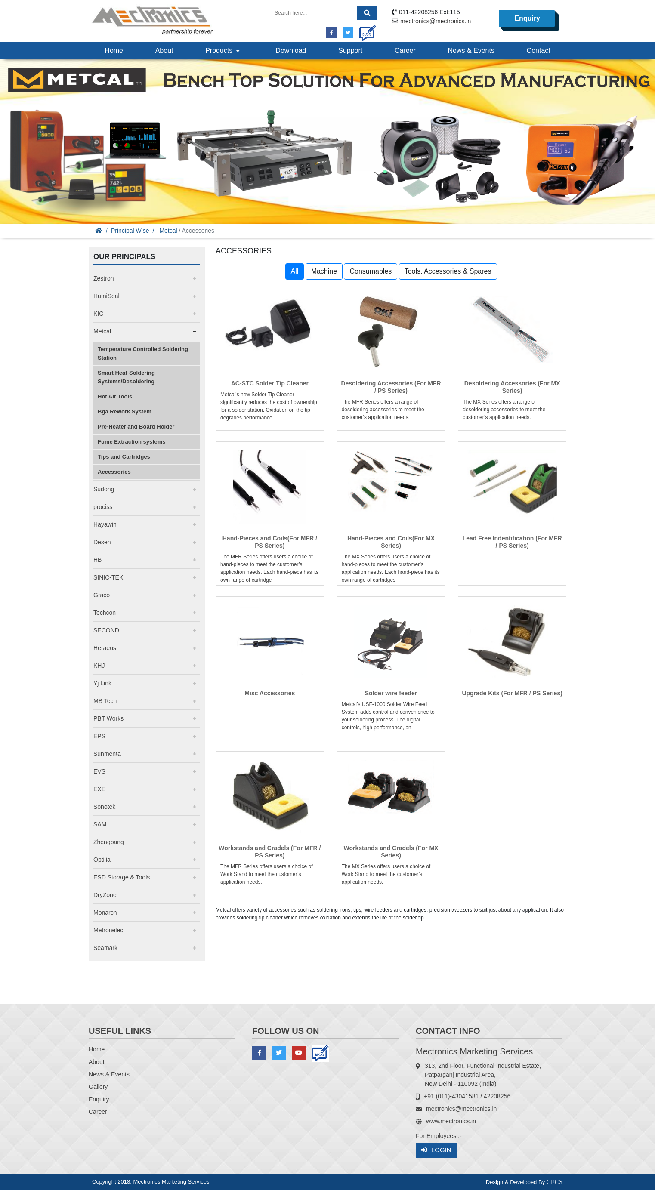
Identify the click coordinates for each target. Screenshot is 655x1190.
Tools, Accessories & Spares (448, 271)
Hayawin (105, 524)
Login (436, 1150)
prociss (102, 506)
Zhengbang (108, 842)
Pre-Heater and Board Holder (136, 426)
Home (114, 50)
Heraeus (104, 647)
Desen (102, 542)
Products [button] (223, 50)
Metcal (168, 230)
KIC (98, 313)
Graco (101, 595)
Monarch (105, 912)
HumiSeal (106, 296)
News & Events (471, 50)
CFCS (555, 1182)
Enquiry (527, 18)
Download (290, 50)
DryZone (105, 894)
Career (405, 50)
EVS (99, 771)
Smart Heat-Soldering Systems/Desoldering (126, 377)
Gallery (98, 1086)
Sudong (103, 489)
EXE (99, 789)
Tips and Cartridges (124, 456)
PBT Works (108, 718)
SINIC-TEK (108, 577)
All (295, 271)
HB (97, 559)
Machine (324, 271)
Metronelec (108, 930)
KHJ (99, 665)
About (164, 50)
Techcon (104, 612)
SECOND (106, 630)
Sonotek (104, 806)
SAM (99, 824)
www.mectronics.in (451, 1121)
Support (350, 50)
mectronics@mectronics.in (435, 21)
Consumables (370, 271)
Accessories (114, 472)
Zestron (103, 278)
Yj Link (102, 683)
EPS (99, 736)
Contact (538, 50)
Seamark (105, 947)
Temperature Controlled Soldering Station (143, 353)
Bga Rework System (124, 411)
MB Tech (105, 700)
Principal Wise (130, 230)
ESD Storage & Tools (121, 877)
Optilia (102, 859)
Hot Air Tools (115, 396)
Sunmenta (107, 753)
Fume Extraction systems (132, 441)
